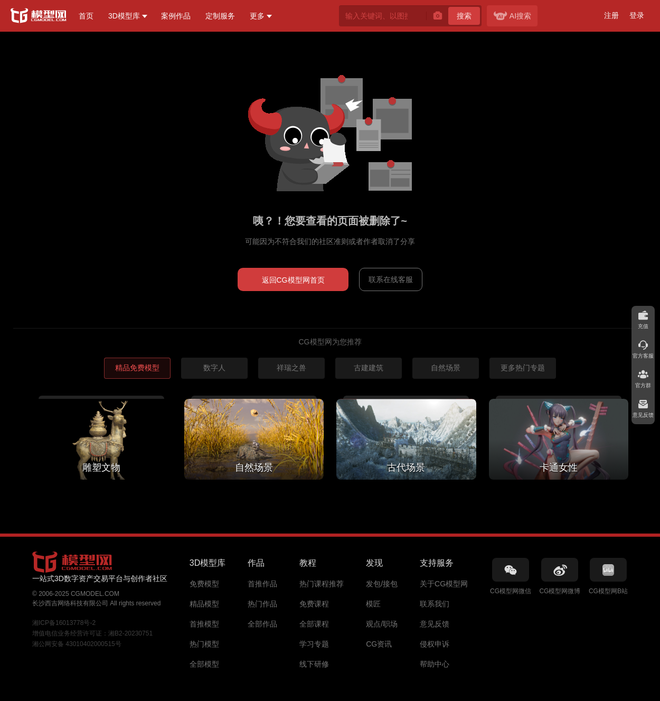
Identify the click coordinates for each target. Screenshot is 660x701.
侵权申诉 (434, 644)
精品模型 (204, 604)
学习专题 (314, 644)
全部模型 (204, 664)
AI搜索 (512, 16)
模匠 (373, 604)
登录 (636, 15)
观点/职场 (382, 624)
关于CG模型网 (444, 584)
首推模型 (204, 624)
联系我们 (434, 604)
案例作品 (176, 16)
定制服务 (220, 16)
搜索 (464, 16)
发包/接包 (382, 584)
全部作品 (262, 624)
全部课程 (314, 624)
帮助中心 (434, 664)
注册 (611, 15)
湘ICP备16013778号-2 (64, 623)
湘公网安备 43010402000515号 (76, 644)
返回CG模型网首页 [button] (293, 280)
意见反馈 (434, 624)
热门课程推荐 (321, 584)
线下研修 (314, 664)
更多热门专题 (523, 367)
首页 (86, 16)
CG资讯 (379, 644)
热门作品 (262, 604)
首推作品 (262, 584)
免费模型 (204, 584)
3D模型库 (124, 16)
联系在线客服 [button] (391, 279)
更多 (257, 16)
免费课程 (314, 604)
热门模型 (204, 644)
